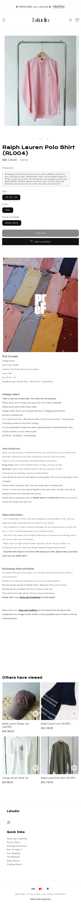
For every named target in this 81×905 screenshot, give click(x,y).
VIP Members (13, 857)
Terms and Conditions (17, 839)
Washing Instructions (17, 846)
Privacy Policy (14, 842)
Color (5, 204)
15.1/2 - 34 (11, 197)
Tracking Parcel (14, 864)
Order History (13, 861)
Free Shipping (13, 853)
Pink (7, 210)
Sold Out (40, 233)
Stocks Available (10, 217)
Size (4, 191)
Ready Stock (11, 223)
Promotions (8, 168)
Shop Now (59, 7)
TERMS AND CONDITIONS (40, 899)
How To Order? (14, 850)
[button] (3, 20)
